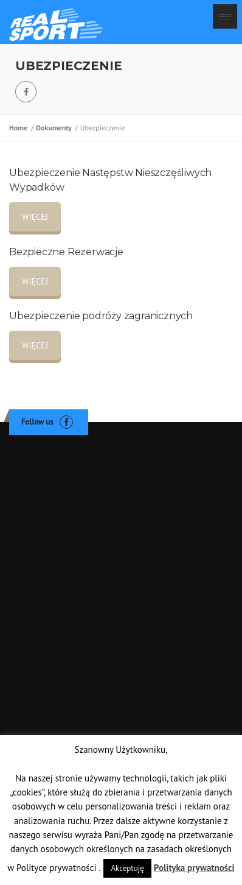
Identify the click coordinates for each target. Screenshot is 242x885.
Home (20, 127)
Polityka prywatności (194, 867)
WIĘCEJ (35, 216)
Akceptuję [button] (127, 868)
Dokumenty (55, 127)
